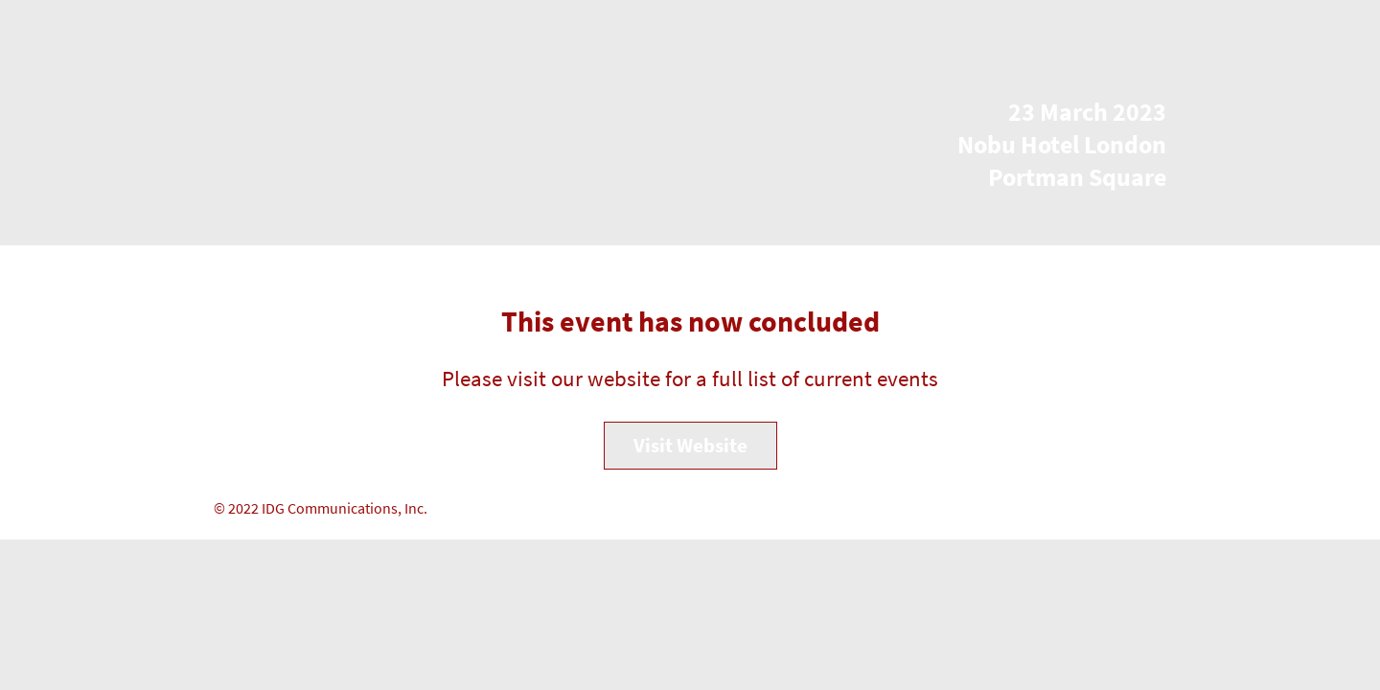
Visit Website (690, 445)
